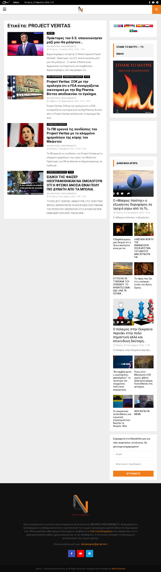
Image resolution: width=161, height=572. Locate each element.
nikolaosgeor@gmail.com (94, 544)
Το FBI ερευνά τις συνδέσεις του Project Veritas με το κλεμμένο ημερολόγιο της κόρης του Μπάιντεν (72, 135)
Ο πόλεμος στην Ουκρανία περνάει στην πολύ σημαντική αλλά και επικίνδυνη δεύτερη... (132, 335)
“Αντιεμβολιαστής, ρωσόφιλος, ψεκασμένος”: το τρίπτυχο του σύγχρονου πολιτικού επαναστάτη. (122, 381)
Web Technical (118, 569)
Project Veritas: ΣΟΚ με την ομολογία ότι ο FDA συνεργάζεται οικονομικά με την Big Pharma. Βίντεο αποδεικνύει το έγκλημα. (73, 88)
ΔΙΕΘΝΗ (51, 33)
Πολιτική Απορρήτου (101, 531)
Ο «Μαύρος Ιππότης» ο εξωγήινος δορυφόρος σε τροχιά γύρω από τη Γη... (132, 204)
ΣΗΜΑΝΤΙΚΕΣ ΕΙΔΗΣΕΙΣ (73, 77)
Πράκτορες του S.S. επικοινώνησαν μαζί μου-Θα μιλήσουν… (74, 40)
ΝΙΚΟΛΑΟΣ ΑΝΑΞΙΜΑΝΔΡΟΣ (64, 46)
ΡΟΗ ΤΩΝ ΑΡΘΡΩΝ (54, 77)
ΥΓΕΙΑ (87, 77)
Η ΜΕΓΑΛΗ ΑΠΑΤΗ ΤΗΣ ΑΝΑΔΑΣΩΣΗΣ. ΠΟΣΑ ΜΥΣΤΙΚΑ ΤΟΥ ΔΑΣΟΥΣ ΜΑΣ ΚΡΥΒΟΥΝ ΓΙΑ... (143, 248)
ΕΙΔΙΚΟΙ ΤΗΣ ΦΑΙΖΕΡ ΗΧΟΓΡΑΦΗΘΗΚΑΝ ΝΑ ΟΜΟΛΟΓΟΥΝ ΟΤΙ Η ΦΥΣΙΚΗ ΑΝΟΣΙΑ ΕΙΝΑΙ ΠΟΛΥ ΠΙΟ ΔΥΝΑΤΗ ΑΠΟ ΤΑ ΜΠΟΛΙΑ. (74, 183)
